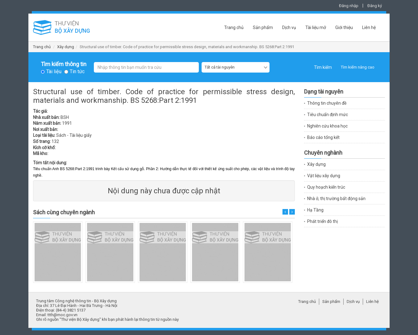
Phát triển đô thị (322, 221)
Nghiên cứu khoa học (327, 126)
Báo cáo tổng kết (323, 137)
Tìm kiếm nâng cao (357, 67)
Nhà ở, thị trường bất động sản (336, 198)
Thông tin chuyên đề (326, 103)
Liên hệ (369, 27)
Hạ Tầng (315, 209)
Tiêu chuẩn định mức (327, 114)
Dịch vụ (289, 27)
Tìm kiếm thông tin (63, 64)
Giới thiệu (344, 27)
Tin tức (77, 71)
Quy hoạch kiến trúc (326, 187)
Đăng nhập (348, 5)
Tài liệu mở (315, 27)
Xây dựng (65, 46)
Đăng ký (374, 5)
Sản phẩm (263, 27)
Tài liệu (53, 71)
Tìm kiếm (323, 67)
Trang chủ (234, 27)
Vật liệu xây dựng (323, 175)
